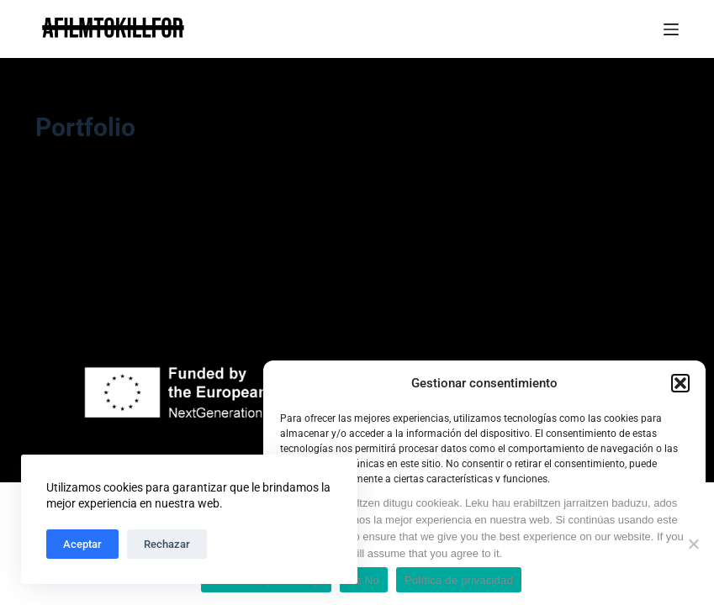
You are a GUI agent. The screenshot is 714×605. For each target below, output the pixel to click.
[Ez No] (693, 543)
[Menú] (671, 29)
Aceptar (82, 544)
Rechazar (167, 544)
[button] (680, 383)
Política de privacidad (459, 580)
